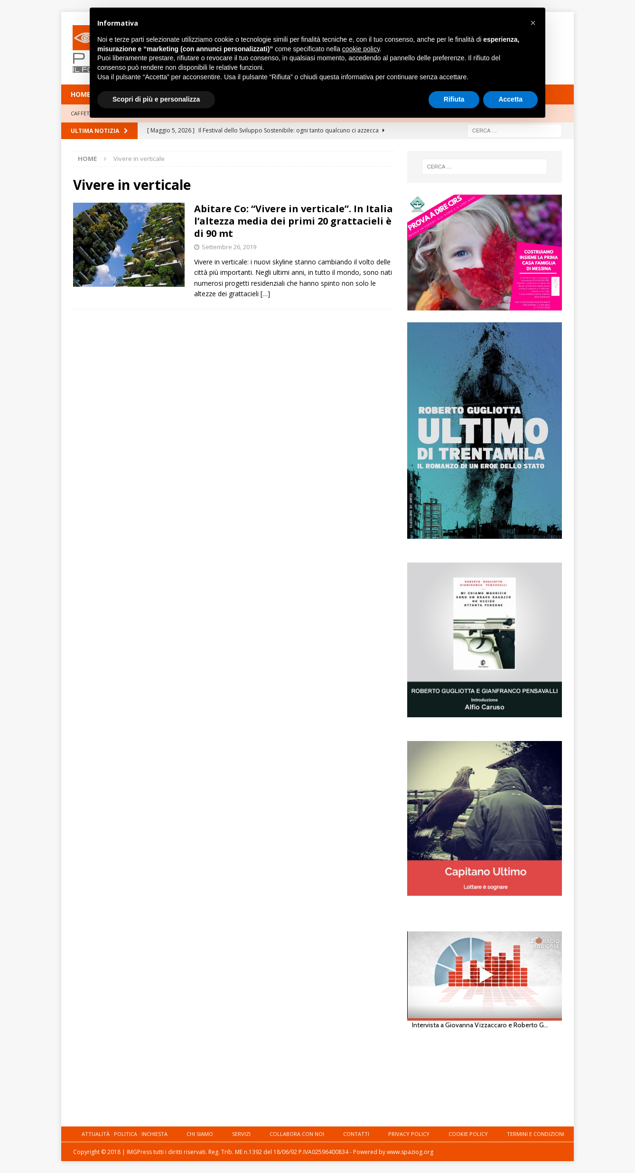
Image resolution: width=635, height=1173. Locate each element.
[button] (533, 22)
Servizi (241, 1133)
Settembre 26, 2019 (229, 247)
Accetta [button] (510, 99)
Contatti (356, 1133)
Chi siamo (200, 1133)
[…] (265, 293)
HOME (81, 94)
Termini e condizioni (535, 1133)
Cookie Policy (468, 1133)
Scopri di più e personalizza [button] (156, 99)
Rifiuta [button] (454, 99)
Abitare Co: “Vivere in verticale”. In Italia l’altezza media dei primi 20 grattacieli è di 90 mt (293, 221)
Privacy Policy (409, 1133)
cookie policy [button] (361, 49)
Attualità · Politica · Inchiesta (125, 1133)
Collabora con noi (297, 1133)
